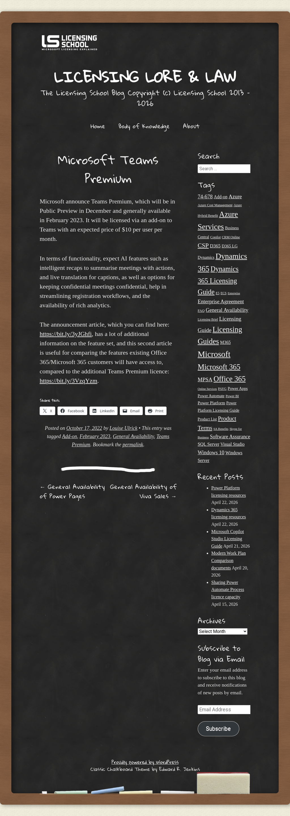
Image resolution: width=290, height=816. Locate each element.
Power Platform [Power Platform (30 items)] (211, 402)
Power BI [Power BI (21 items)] (232, 396)
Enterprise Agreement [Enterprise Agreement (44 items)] (221, 301)
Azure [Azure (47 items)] (235, 196)
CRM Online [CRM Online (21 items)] (231, 237)
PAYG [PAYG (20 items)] (222, 389)
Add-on (69, 436)
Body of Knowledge (144, 126)
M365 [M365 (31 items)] (225, 342)
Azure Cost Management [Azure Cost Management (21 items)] (215, 205)
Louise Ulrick (124, 428)
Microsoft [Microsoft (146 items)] (214, 354)
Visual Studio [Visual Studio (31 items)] (232, 444)
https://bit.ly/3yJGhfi (66, 333)
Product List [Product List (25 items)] (207, 419)
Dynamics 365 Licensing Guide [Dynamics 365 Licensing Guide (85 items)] (218, 280)
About (191, 126)
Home (98, 126)
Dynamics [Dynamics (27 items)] (206, 257)
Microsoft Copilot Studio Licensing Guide (227, 538)
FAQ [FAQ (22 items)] (201, 311)
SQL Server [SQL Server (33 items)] (208, 444)
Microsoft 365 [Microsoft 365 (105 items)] (219, 367)
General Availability (133, 436)
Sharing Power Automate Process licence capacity (227, 589)
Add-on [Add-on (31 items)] (220, 196)
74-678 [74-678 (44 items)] (205, 196)
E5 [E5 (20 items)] (217, 293)
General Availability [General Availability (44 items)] (227, 310)
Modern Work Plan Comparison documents (228, 560)
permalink (133, 444)
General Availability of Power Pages (72, 491)
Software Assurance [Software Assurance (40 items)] (230, 436)
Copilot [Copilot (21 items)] (215, 237)
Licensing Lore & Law (145, 77)
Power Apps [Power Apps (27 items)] (238, 388)
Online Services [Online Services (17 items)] (207, 388)
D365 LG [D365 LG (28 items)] (230, 246)
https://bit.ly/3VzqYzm (68, 380)
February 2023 (95, 436)
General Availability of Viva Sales (143, 491)
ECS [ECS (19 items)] (224, 293)
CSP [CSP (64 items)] (203, 245)
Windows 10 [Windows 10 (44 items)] (211, 452)
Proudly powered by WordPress (145, 762)
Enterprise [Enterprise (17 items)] (234, 293)
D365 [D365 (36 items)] (215, 246)
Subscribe (218, 728)
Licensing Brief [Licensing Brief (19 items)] (208, 319)
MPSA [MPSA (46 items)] (205, 379)
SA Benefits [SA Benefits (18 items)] (220, 428)
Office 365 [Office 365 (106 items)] (230, 379)
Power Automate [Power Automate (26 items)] (211, 396)
